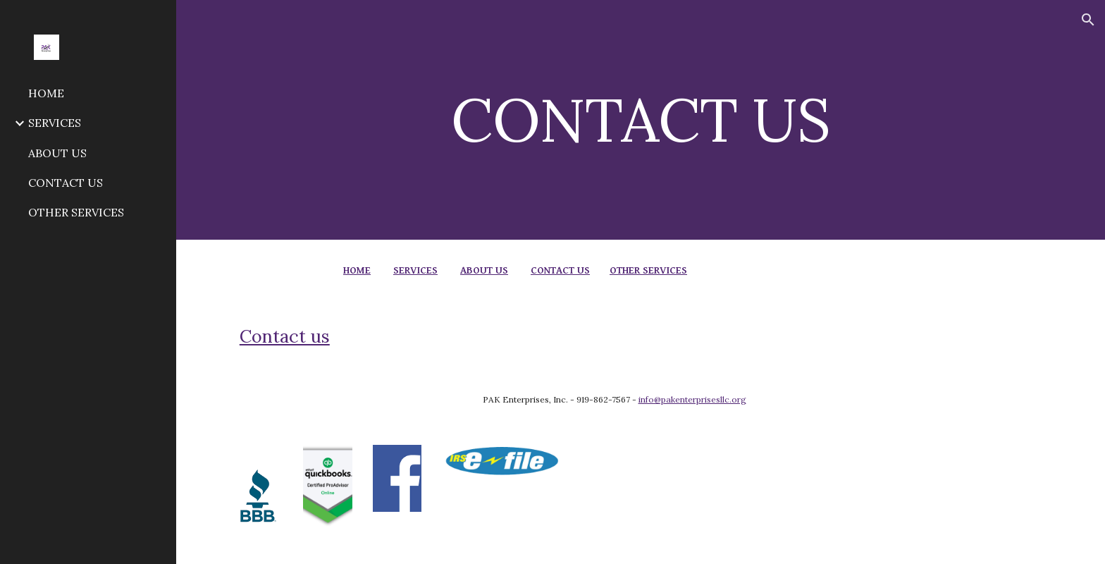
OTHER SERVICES (648, 270)
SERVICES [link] (54, 123)
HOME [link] (46, 93)
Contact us (285, 336)
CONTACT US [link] (65, 183)
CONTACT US (560, 270)
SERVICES (415, 270)
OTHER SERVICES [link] (76, 212)
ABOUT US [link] (57, 153)
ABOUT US (484, 270)
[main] (640, 119)
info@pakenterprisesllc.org (692, 399)
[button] (1088, 20)
